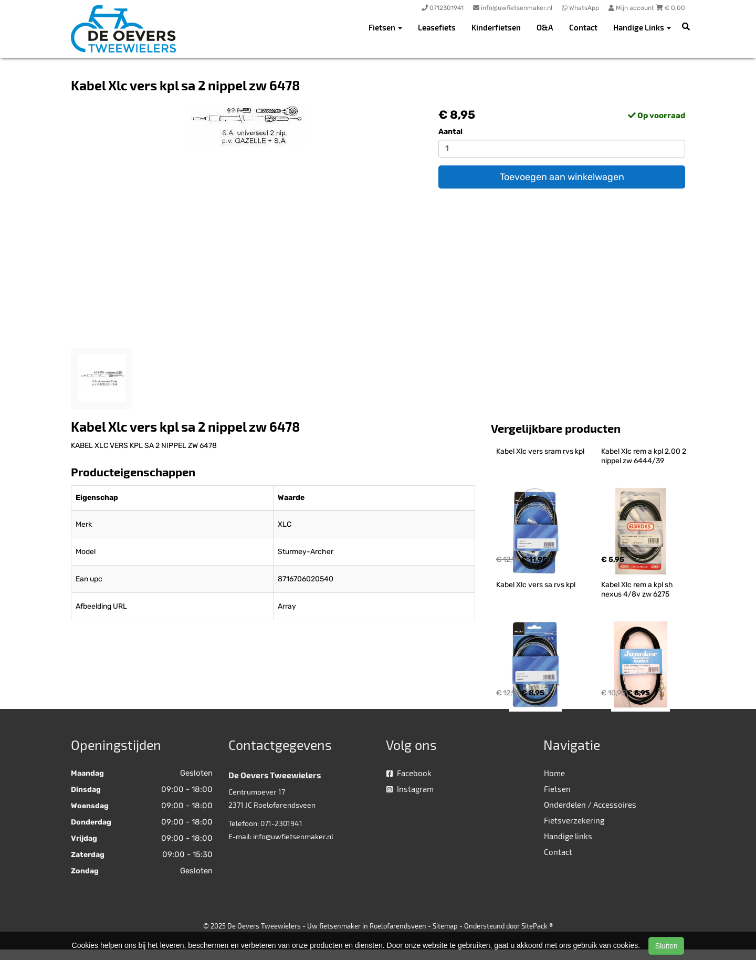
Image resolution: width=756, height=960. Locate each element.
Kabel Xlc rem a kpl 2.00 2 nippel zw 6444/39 (644, 456)
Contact (583, 27)
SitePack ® (537, 926)
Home (554, 773)
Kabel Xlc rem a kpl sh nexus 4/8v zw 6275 (638, 589)
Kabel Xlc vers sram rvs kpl (540, 451)
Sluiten (666, 946)
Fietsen (557, 789)
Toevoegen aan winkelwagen (562, 177)
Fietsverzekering (574, 820)
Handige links (568, 836)
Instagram (410, 789)
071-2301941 (281, 823)
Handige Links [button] (642, 27)
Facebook (409, 773)
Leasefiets (437, 27)
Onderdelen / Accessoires (590, 804)
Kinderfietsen (496, 27)
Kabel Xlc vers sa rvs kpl (535, 584)
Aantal (450, 131)
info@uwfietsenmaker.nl (293, 836)
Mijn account (632, 8)
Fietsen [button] (385, 27)
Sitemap (445, 926)
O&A (545, 27)
